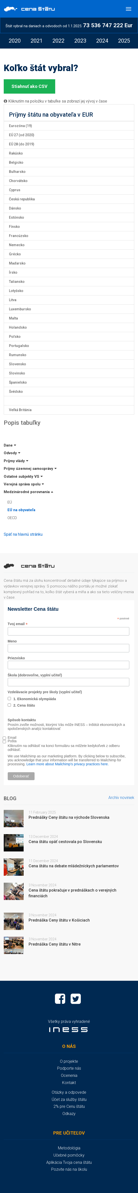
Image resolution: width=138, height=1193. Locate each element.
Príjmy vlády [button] (16, 461)
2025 (124, 41)
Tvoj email (18, 624)
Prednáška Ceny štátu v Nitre (55, 944)
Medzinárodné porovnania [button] (28, 492)
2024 (102, 41)
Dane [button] (10, 445)
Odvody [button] (12, 453)
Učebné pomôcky (69, 1155)
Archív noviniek (121, 797)
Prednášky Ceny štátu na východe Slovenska (69, 817)
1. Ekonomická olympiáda (34, 699)
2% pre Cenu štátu (69, 1106)
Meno (12, 641)
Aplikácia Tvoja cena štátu (69, 1162)
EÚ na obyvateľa (21, 510)
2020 (15, 41)
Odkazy (69, 1113)
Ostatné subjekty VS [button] (23, 476)
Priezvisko (16, 658)
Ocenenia (69, 1075)
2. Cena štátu (24, 705)
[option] (15, 40)
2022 (58, 41)
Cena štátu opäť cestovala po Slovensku (65, 841)
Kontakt (69, 1082)
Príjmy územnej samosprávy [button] (30, 468)
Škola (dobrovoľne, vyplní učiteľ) (35, 675)
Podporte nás (69, 1068)
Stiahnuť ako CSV (29, 86)
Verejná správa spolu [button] (24, 484)
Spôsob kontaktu (22, 720)
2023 (80, 41)
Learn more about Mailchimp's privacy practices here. (67, 764)
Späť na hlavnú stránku (23, 534)
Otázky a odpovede (69, 1092)
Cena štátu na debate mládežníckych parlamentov (74, 866)
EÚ (9, 502)
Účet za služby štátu (69, 1099)
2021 (37, 41)
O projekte (69, 1061)
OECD (12, 518)
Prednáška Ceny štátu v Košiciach (59, 920)
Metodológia (69, 1148)
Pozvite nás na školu (69, 1169)
